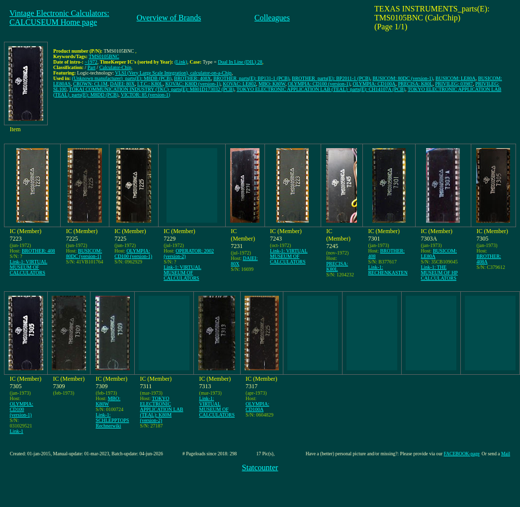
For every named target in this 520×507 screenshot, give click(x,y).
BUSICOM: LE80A (455, 78)
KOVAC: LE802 (239, 83)
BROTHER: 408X (192, 78)
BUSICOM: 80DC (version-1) (402, 78)
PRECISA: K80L (415, 83)
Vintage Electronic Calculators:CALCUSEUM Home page (59, 17)
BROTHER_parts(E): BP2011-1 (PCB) (331, 78)
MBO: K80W (272, 83)
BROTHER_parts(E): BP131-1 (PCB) (251, 78)
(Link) (180, 62)
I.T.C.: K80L (150, 83)
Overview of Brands (169, 17)
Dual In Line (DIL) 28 (240, 62)
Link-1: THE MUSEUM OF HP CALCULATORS (439, 272)
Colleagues (272, 17)
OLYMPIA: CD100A (374, 83)
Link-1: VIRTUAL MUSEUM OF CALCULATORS (29, 267)
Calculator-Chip (115, 67)
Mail (505, 453)
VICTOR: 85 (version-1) (145, 94)
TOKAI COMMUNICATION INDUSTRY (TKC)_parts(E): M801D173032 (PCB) (152, 89)
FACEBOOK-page (462, 453)
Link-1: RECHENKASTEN (387, 269)
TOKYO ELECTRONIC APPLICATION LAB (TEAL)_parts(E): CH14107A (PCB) (321, 89)
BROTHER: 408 (38, 251)
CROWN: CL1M (90, 83)
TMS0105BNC (103, 56)
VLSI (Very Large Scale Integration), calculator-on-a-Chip (173, 73)
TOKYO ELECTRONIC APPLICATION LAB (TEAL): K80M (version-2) (161, 409)
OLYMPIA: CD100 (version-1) (319, 83)
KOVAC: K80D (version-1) (192, 83)
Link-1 (16, 431)
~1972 (91, 62)
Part (91, 67)
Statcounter (260, 467)
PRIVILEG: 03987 (454, 83)
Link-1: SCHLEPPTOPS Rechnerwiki (112, 420)
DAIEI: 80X (122, 83)
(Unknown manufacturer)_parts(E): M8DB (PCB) (122, 78)
